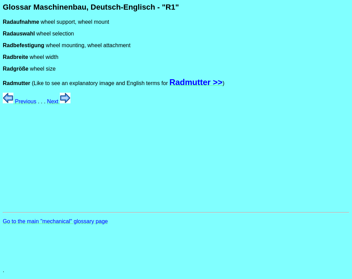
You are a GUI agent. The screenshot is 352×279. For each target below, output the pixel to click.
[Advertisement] (176, 158)
